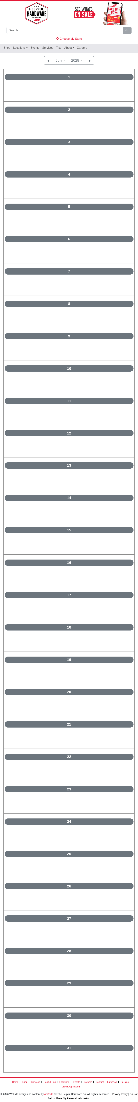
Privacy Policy (120, 1094)
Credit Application (71, 1086)
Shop (7, 47)
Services (47, 47)
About (68, 47)
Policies (125, 1082)
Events (35, 47)
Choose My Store (69, 38)
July (59, 60)
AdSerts (48, 1094)
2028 (75, 60)
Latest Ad (112, 1082)
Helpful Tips (50, 1082)
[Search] (64, 30)
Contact (100, 1082)
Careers (82, 47)
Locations (19, 47)
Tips (58, 47)
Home (15, 1082)
